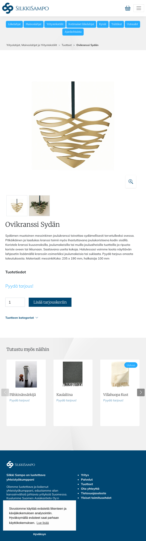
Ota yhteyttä (90, 488)
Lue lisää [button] (43, 522)
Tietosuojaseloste (93, 493)
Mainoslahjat (33, 24)
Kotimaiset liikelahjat (81, 24)
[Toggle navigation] (138, 8)
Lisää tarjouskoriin (50, 302)
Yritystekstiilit (55, 24)
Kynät (102, 24)
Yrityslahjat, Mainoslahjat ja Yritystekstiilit (31, 45)
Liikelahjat (14, 24)
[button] (72, 318)
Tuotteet (67, 45)
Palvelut (87, 479)
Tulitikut (116, 24)
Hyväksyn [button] (39, 534)
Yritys (85, 475)
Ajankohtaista (73, 31)
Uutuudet (132, 24)
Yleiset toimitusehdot (96, 498)
